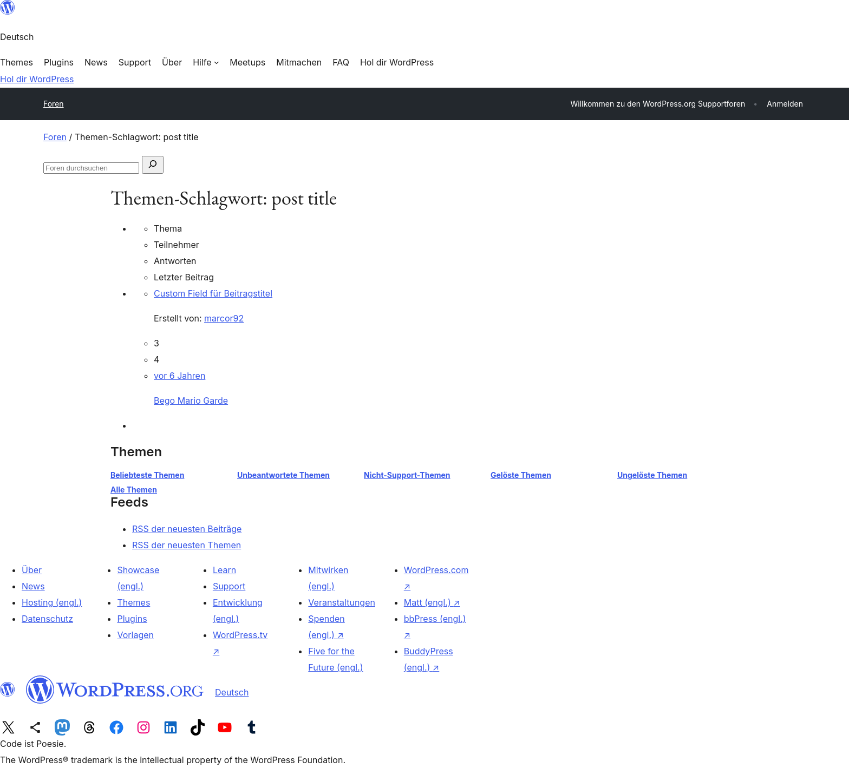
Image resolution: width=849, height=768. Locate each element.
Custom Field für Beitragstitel (213, 293)
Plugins (132, 618)
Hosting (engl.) (52, 602)
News (33, 586)
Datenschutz (47, 618)
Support (229, 586)
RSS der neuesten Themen (186, 545)
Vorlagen (135, 634)
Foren (53, 103)
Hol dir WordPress (37, 79)
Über (32, 569)
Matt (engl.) (432, 602)
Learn (224, 569)
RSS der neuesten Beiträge (186, 528)
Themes (133, 602)
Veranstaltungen (341, 602)
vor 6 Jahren (179, 375)
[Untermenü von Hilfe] (206, 62)
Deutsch (232, 692)
